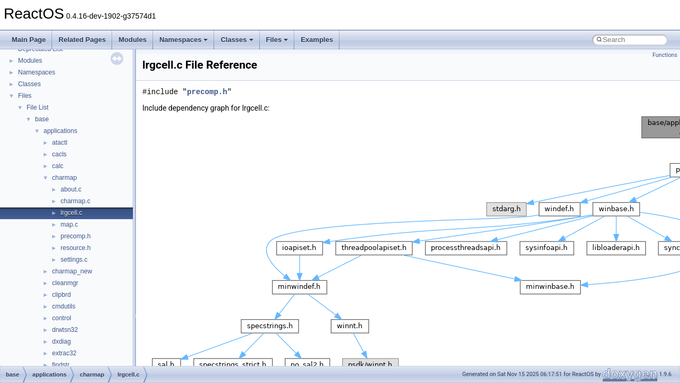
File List (37, 107)
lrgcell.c (71, 213)
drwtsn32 (65, 330)
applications (60, 131)
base (42, 119)
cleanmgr (65, 283)
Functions (664, 55)
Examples (317, 40)
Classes (236, 40)
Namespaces (183, 40)
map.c (69, 224)
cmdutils (63, 306)
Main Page (29, 40)
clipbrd (61, 294)
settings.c (74, 259)
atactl (59, 142)
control (61, 318)
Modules (132, 40)
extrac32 (64, 353)
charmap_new (72, 271)
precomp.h (76, 236)
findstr (61, 365)
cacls (59, 154)
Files (277, 40)
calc (57, 166)
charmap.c (75, 201)
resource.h (76, 248)
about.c (71, 189)
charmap (64, 177)
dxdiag (61, 341)
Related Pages (82, 40)
